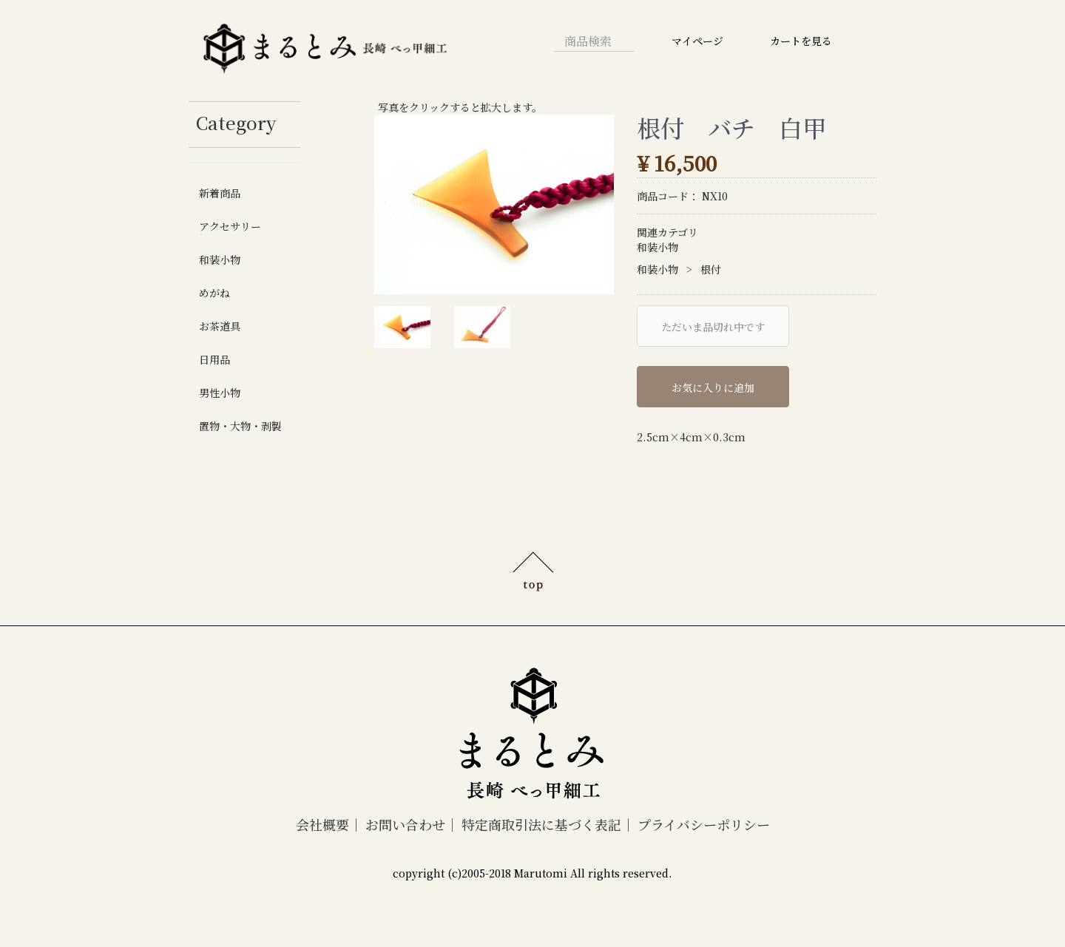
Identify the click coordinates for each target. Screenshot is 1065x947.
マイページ (697, 40)
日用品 (214, 359)
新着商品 (219, 193)
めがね (214, 292)
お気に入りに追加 (713, 387)
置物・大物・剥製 (240, 425)
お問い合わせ (405, 824)
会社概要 (322, 824)
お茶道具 (219, 326)
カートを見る (801, 40)
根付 (710, 269)
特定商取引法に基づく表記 (541, 824)
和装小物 (219, 259)
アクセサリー (230, 226)
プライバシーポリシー (704, 824)
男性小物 (219, 392)
